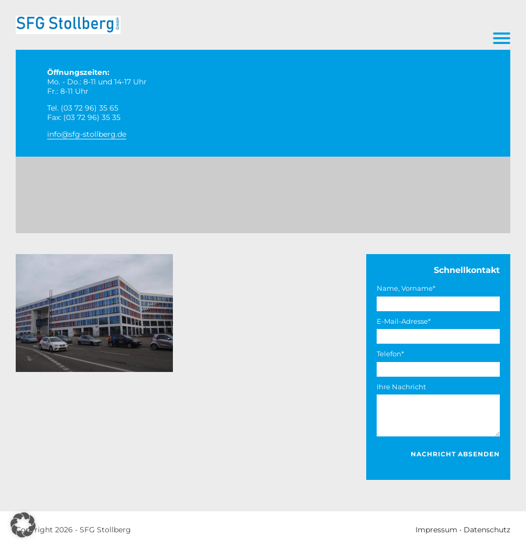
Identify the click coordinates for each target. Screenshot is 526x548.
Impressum (436, 529)
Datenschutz (487, 529)
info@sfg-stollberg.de (86, 134)
